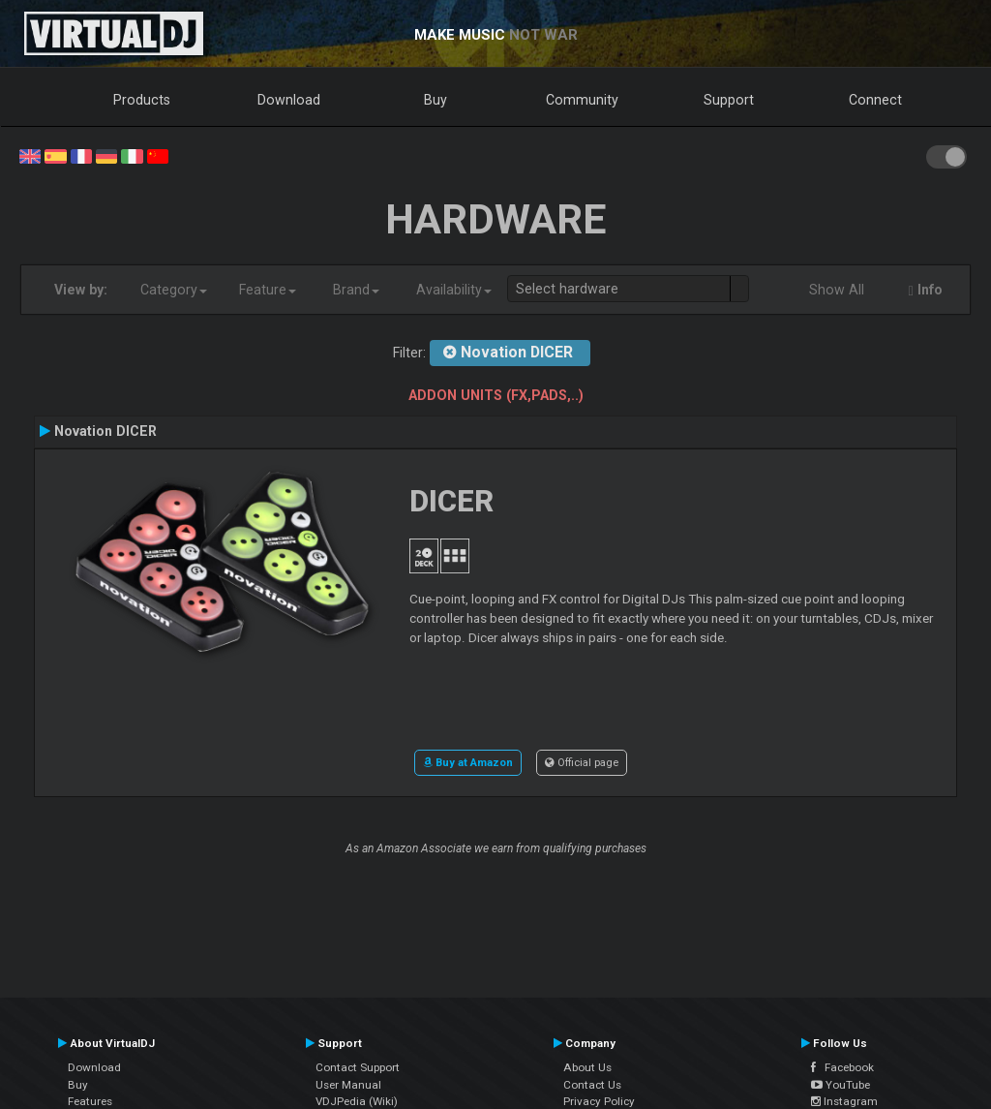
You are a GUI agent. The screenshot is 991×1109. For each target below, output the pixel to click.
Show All (836, 289)
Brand (356, 289)
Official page (581, 762)
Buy (435, 100)
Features (90, 1101)
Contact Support (357, 1067)
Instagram (844, 1101)
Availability (454, 289)
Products (141, 100)
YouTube (840, 1085)
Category (173, 289)
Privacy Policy (599, 1101)
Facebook (842, 1067)
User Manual (348, 1085)
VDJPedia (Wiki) (356, 1101)
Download (288, 100)
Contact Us (592, 1085)
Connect (875, 100)
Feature (267, 289)
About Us (587, 1067)
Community (582, 100)
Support (729, 100)
